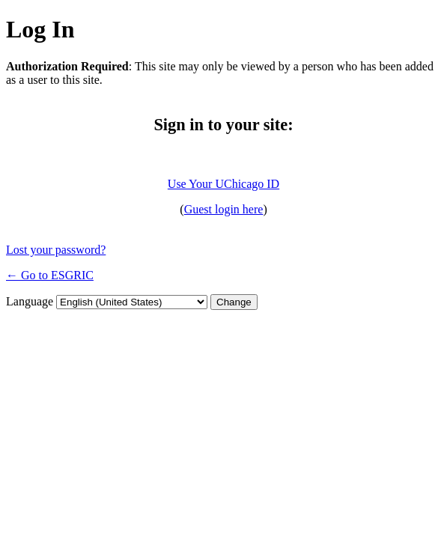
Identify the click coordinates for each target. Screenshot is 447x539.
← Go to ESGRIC (50, 275)
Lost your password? (56, 249)
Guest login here (224, 209)
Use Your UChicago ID (223, 183)
